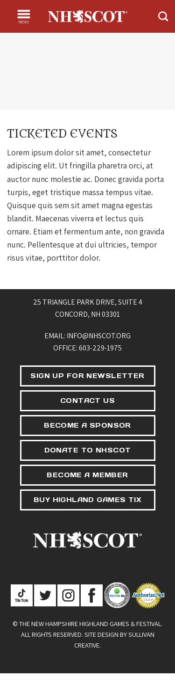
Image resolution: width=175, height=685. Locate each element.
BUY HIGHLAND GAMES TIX (87, 500)
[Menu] (23, 16)
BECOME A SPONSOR (87, 425)
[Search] (163, 16)
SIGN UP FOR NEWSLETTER (87, 376)
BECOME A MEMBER (87, 475)
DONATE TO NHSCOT (87, 450)
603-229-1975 (100, 348)
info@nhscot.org (99, 336)
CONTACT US (87, 400)
